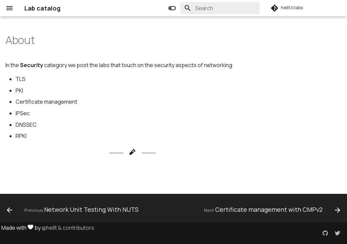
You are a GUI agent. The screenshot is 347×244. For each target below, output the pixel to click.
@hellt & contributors (68, 227)
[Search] (220, 8)
